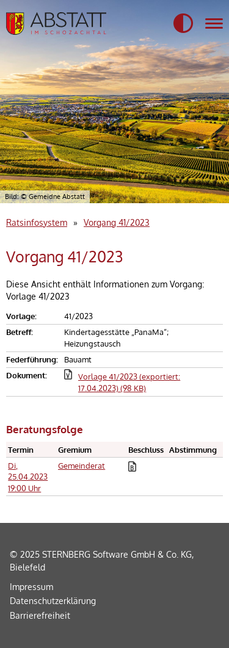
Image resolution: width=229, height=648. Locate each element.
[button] (183, 24)
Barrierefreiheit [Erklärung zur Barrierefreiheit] (40, 615)
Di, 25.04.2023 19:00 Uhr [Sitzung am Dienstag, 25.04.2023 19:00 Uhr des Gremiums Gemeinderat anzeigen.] (28, 477)
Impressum (31, 586)
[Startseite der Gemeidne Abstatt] (56, 23)
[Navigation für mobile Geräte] (214, 24)
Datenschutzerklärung (53, 600)
